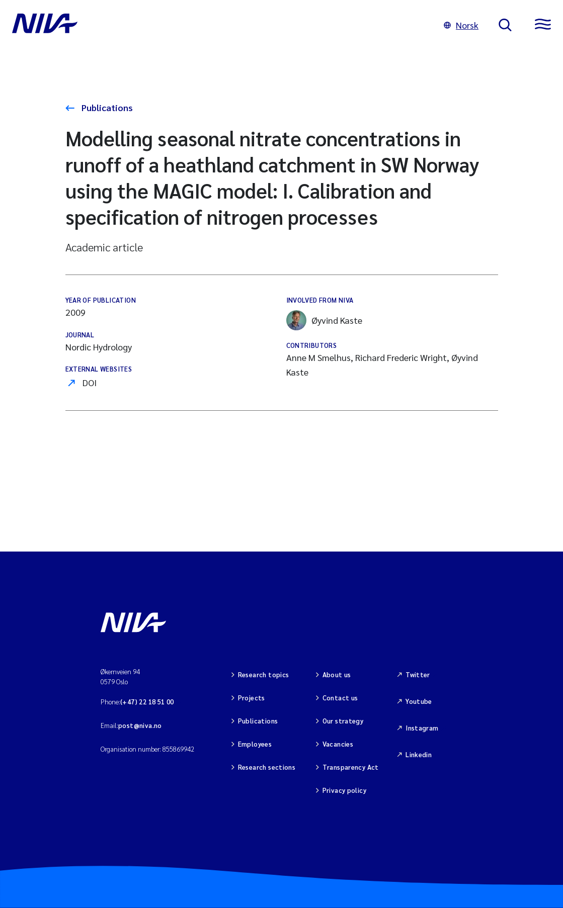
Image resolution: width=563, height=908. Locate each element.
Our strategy (343, 720)
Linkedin (419, 754)
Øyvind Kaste (324, 320)
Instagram (422, 727)
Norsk (461, 25)
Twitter (418, 674)
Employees (255, 744)
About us (337, 674)
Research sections (267, 767)
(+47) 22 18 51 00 (147, 701)
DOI (90, 382)
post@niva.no (140, 725)
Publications (106, 107)
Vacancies (338, 744)
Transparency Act (351, 767)
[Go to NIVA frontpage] (218, 25)
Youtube (419, 701)
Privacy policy (344, 790)
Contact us (340, 697)
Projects (251, 697)
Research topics (263, 674)
